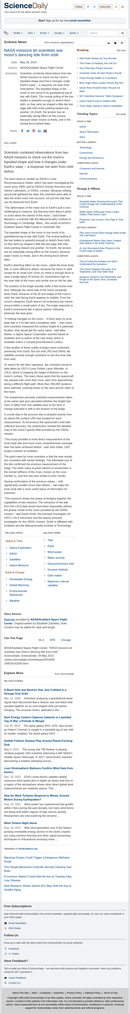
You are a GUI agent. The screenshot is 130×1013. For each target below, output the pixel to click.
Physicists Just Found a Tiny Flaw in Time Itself (101, 221)
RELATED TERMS (52, 533)
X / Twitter (14, 953)
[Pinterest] (34, 131)
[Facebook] (22, 131)
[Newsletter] (122, 6)
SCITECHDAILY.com (28, 849)
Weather (14, 600)
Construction (86, 152)
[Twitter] (28, 131)
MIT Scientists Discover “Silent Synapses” (102, 96)
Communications (88, 178)
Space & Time (13, 541)
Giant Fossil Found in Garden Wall (98, 101)
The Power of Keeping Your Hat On (98, 63)
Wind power (55, 552)
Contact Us (14, 983)
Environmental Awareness (18, 593)
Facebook (14, 948)
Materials (9, 619)
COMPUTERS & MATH (87, 163)
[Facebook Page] (88, 6)
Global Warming (19, 585)
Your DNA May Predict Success (96, 68)
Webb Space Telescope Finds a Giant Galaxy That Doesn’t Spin (99, 213)
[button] (109, 43)
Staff (34, 993)
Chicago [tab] (66, 640)
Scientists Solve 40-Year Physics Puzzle (101, 73)
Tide (50, 540)
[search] (122, 33)
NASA (13, 553)
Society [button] (59, 33)
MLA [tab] (41, 640)
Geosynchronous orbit (61, 563)
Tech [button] (31, 33)
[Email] (45, 131)
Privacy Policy (74, 993)
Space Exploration (20, 547)
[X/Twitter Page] (94, 6)
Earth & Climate (14, 572)
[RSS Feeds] (116, 6)
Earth (51, 546)
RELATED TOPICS (14, 533)
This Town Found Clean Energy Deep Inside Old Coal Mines (103, 234)
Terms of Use (110, 993)
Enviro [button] (44, 33)
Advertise (59, 993)
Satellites (14, 559)
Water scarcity (56, 557)
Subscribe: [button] (105, 6)
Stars (82, 137)
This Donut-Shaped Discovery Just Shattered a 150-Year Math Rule (98, 270)
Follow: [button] (79, 6)
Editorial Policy (93, 993)
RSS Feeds (15, 928)
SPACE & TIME (84, 121)
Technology (86, 147)
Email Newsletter (17, 923)
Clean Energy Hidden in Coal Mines (98, 78)
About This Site (20, 993)
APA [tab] (52, 640)
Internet (84, 173)
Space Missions (18, 565)
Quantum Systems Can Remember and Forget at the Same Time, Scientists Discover (100, 280)
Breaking (83, 50)
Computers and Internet (92, 168)
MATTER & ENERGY (86, 142)
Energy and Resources (92, 158)
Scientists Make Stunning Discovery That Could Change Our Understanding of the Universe (101, 204)
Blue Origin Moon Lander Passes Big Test (101, 83)
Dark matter (55, 575)
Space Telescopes (89, 131)
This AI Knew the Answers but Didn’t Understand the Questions (99, 262)
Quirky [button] (74, 33)
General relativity (58, 569)
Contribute (45, 993)
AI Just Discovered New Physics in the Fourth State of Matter (100, 249)
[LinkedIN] (39, 131)
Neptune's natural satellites (58, 583)
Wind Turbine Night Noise (20, 823)
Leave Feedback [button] (17, 977)
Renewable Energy (20, 579)
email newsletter (80, 20)
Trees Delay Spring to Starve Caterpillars (101, 106)
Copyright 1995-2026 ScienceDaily (25, 997)
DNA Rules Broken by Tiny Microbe (98, 58)
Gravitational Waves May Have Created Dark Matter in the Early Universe (100, 241)
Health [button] (18, 33)
